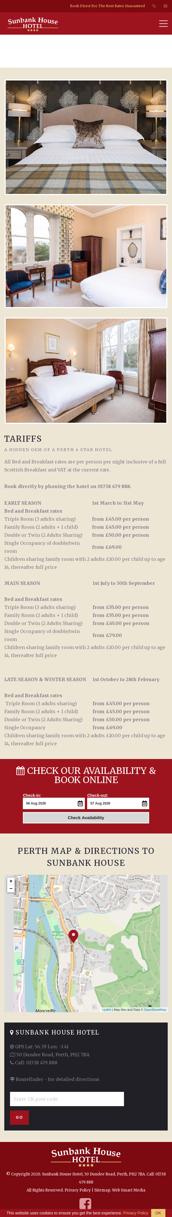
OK (158, 1213)
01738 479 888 (41, 1062)
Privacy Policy (78, 1189)
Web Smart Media (128, 1189)
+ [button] (11, 881)
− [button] (11, 888)
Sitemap (102, 1189)
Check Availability (86, 817)
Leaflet (106, 1009)
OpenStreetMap (155, 1009)
